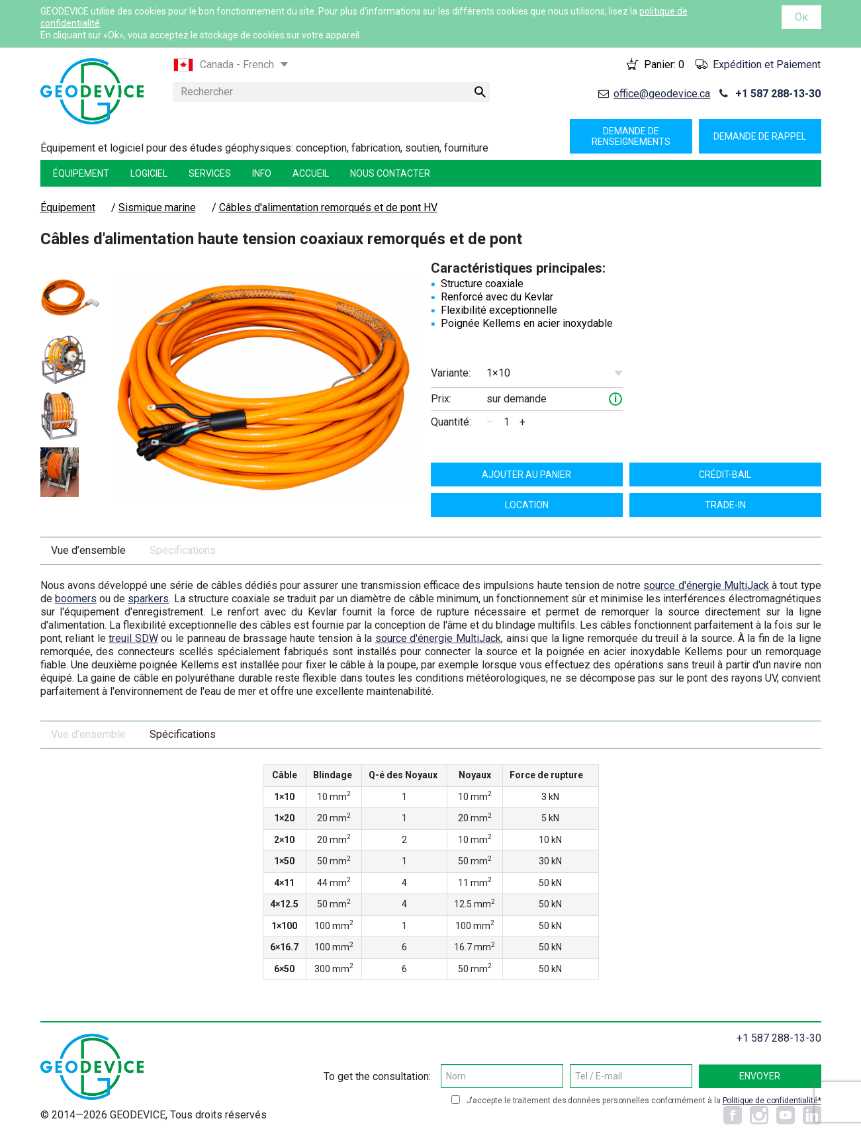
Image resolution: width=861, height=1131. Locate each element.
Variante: (451, 373)
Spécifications (183, 550)
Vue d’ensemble (88, 550)
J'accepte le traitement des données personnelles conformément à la (644, 1100)
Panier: (664, 64)
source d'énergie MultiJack (705, 585)
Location (527, 505)
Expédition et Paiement (767, 64)
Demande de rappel (759, 136)
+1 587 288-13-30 (778, 93)
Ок (801, 17)
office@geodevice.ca (661, 93)
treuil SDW (133, 638)
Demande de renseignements (631, 136)
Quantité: (451, 422)
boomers (76, 598)
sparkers (148, 598)
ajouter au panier (526, 474)
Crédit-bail (725, 474)
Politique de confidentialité (770, 1100)
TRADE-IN (725, 505)
